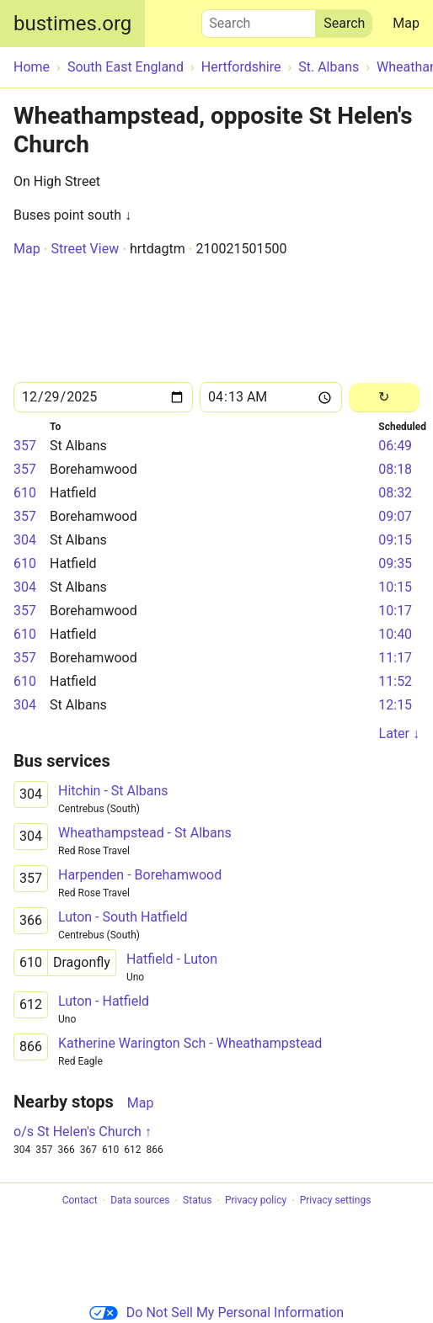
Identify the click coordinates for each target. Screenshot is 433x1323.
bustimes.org (72, 23)
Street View (85, 249)
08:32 (395, 493)
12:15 (395, 705)
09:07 (395, 516)
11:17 (395, 658)
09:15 (395, 540)
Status (197, 1201)
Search (258, 19)
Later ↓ (399, 733)
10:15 (395, 587)
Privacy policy (255, 1201)
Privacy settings (336, 1201)
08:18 (395, 469)
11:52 (395, 681)
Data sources (139, 1201)
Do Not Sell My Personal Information (216, 1312)
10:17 (395, 611)
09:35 (395, 563)
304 (24, 540)
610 (24, 493)
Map (406, 23)
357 (24, 446)
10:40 (395, 634)
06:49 (395, 446)
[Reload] (384, 397)
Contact (80, 1201)
